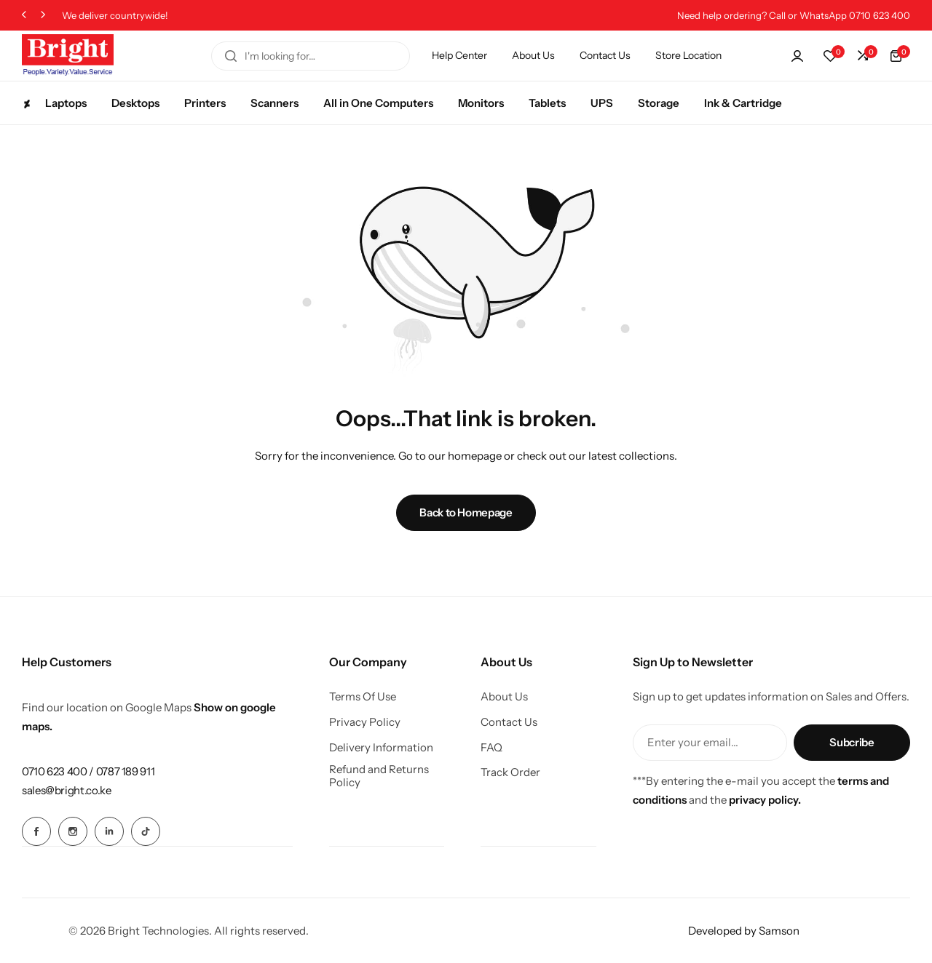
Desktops (135, 103)
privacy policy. (765, 800)
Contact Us (605, 55)
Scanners (274, 103)
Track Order (510, 772)
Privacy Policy (364, 722)
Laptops (54, 103)
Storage (658, 103)
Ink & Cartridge (743, 103)
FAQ (491, 747)
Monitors (481, 103)
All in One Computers (378, 103)
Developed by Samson (743, 930)
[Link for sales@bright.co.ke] (66, 790)
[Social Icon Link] (36, 831)
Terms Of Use (362, 696)
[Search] (231, 56)
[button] (24, 16)
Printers (205, 103)
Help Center (459, 55)
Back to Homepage (465, 512)
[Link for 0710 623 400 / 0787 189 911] (88, 771)
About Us (533, 55)
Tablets (547, 103)
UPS (602, 103)
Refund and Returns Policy (379, 776)
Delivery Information (381, 747)
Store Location (688, 55)
